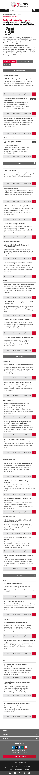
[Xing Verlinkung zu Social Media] (22, 747)
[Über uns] (19, 734)
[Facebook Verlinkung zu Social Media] (19, 747)
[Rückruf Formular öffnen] (10, 773)
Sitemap (27, 769)
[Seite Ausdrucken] (19, 773)
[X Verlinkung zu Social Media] (16, 747)
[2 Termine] (16, 237)
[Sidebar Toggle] (6, 10)
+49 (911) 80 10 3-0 (22, 750)
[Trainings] (19, 738)
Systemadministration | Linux (10, 16)
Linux (20, 61)
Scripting (7, 64)
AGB (11, 769)
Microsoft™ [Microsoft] (28, 61)
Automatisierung (9, 61)
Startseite (12, 14)
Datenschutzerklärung (18, 767)
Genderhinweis (18, 769)
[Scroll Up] (19, 764)
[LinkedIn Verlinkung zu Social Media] (13, 747)
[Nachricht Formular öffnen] (15, 773)
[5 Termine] (16, 183)
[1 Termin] (16, 378)
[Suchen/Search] (34, 10)
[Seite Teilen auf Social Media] (24, 773)
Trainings (19, 14)
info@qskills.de (22, 752)
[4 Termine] (16, 156)
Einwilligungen (29, 767)
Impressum (7, 767)
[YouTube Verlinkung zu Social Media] (25, 747)
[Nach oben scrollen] (29, 773)
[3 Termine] (16, 113)
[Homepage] (19, 4)
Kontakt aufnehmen (19, 756)
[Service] (19, 731)
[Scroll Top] (34, 71)
